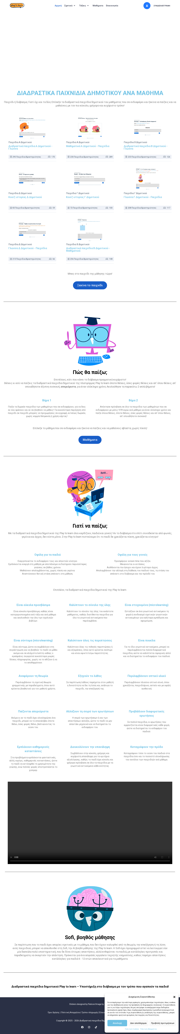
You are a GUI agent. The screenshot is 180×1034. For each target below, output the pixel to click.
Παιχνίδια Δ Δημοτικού (20, 193)
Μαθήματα (99, 5)
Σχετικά (69, 5)
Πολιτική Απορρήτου (148, 1029)
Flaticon (91, 1004)
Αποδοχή (117, 1023)
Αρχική (55, 5)
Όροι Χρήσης (54, 1012)
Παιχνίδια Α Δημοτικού (20, 142)
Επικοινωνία (115, 5)
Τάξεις (84, 5)
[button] (174, 997)
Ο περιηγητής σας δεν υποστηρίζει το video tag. (90, 823)
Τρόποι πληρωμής (90, 1012)
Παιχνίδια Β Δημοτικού (135, 142)
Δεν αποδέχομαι (138, 1023)
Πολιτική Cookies (132, 1029)
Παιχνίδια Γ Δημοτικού (77, 193)
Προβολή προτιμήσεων (162, 1023)
